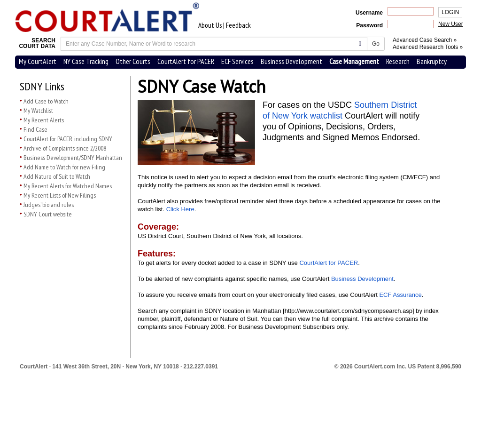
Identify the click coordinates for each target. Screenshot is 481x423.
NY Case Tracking (86, 61)
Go (376, 43)
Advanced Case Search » (425, 40)
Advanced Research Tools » (428, 47)
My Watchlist (38, 110)
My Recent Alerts (43, 120)
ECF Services (237, 61)
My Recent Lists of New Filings (59, 195)
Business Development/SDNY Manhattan (72, 157)
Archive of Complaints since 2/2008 (64, 148)
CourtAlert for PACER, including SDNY (67, 139)
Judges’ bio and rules (48, 204)
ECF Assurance (400, 294)
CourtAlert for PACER (185, 61)
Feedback (238, 25)
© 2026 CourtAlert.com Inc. (397, 366)
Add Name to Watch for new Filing (64, 167)
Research (398, 61)
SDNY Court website (47, 214)
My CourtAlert (37, 61)
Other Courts (133, 61)
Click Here (180, 209)
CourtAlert (33, 366)
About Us (210, 25)
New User (450, 24)
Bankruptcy (432, 61)
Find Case (35, 129)
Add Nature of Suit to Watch (56, 176)
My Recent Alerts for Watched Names (67, 186)
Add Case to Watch (46, 101)
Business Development (291, 61)
